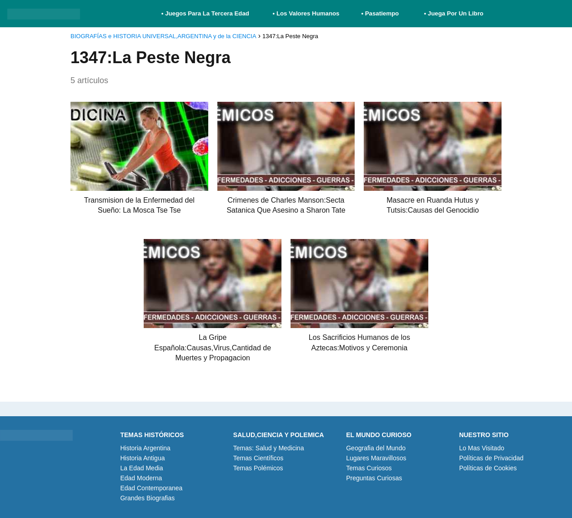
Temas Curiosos (368, 468)
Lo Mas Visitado (481, 448)
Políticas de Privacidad (491, 458)
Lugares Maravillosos (376, 458)
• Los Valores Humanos (306, 13)
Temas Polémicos (258, 468)
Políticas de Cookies (488, 468)
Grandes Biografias (147, 498)
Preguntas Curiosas (374, 478)
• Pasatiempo (380, 13)
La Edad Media (141, 468)
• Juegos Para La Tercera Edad (206, 13)
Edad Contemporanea (151, 488)
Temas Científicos (258, 458)
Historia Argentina (145, 448)
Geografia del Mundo (376, 448)
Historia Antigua (142, 458)
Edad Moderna (141, 478)
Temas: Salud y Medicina (268, 448)
